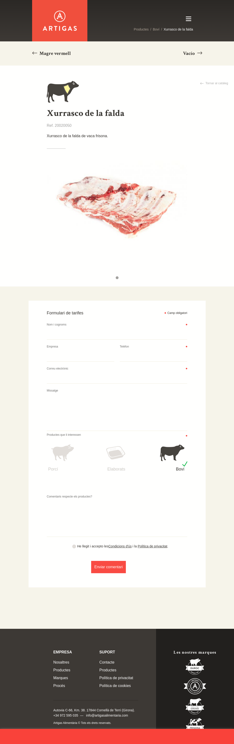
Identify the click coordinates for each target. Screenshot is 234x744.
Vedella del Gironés (195, 707)
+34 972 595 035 (65, 715)
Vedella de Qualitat (195, 687)
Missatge (52, 390)
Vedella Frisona (195, 727)
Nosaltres (61, 662)
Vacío (189, 53)
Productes (141, 29)
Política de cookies (115, 686)
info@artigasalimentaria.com (107, 715)
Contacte (107, 662)
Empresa (52, 346)
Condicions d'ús (120, 546)
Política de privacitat (152, 546)
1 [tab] (117, 277)
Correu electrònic (57, 368)
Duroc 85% (195, 667)
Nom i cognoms (56, 324)
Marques (60, 678)
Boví (156, 29)
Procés (59, 686)
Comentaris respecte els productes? (69, 496)
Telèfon (124, 346)
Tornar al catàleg (216, 83)
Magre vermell (54, 53)
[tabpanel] (117, 208)
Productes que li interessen (64, 434)
